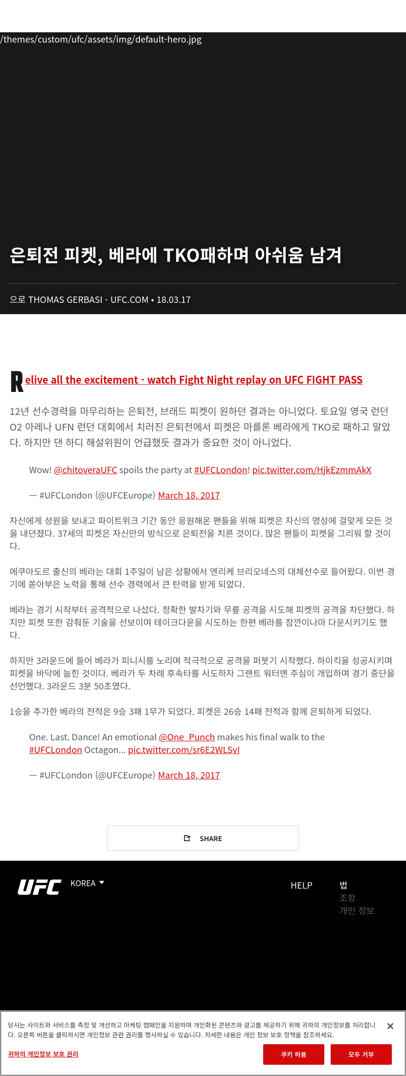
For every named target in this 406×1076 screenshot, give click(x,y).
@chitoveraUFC (85, 469)
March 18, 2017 (189, 494)
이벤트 (28, 37)
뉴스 (144, 37)
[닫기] (390, 1026)
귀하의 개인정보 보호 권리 (43, 1053)
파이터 (107, 37)
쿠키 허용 (293, 1054)
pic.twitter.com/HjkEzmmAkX (312, 469)
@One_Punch (187, 736)
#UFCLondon (221, 469)
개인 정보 (356, 910)
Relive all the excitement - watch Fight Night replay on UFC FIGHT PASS (193, 379)
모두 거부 (361, 1054)
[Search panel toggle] (374, 37)
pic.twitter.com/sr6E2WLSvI (184, 749)
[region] (203, 1043)
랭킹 (65, 37)
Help (302, 884)
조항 (347, 897)
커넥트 (234, 37)
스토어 (349, 37)
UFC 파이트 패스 (291, 37)
